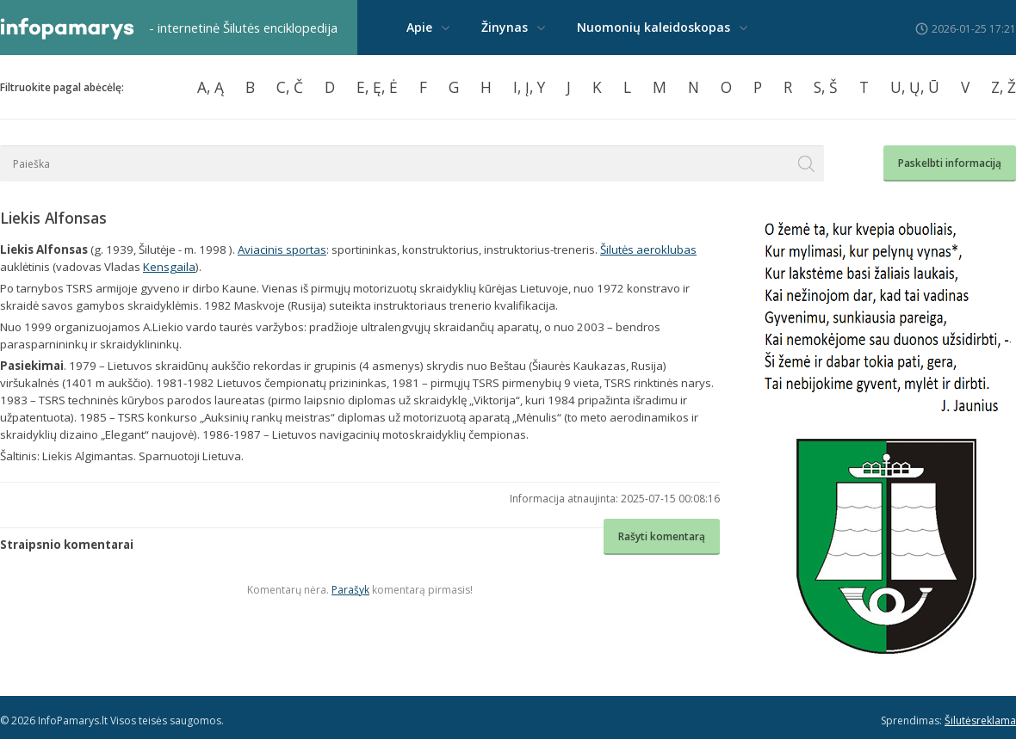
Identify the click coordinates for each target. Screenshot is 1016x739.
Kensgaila (169, 266)
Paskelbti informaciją (949, 163)
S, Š (826, 87)
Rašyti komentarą (661, 536)
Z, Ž (1003, 87)
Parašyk (350, 589)
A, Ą (210, 87)
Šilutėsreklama (980, 720)
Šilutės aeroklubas (648, 249)
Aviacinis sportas (282, 249)
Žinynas (504, 27)
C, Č (289, 87)
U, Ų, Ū (914, 87)
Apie (419, 27)
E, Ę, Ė (377, 87)
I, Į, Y (529, 87)
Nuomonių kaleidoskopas (653, 27)
